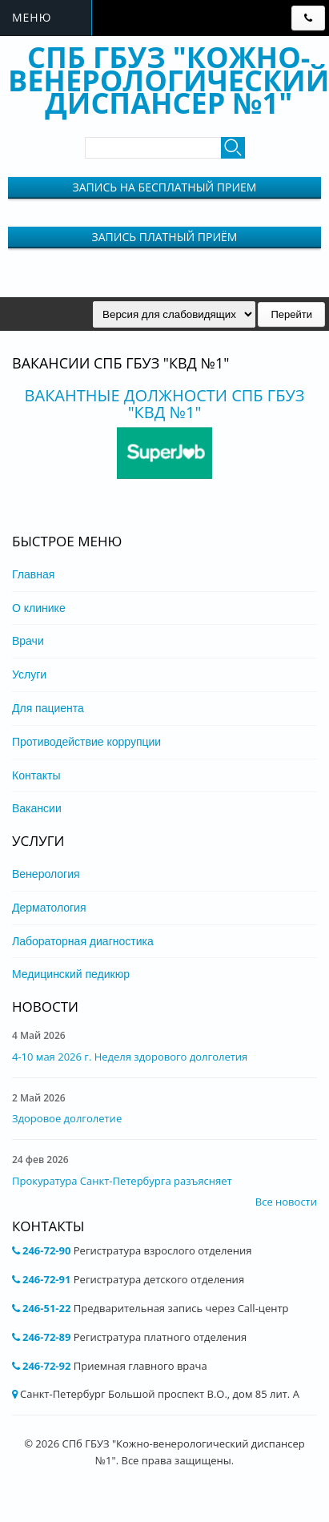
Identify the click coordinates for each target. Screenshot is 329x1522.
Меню (31, 17)
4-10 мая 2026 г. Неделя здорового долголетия (129, 1056)
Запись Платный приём (165, 236)
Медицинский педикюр (71, 974)
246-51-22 (46, 1308)
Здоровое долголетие (67, 1118)
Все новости (286, 1201)
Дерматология (49, 907)
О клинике (39, 608)
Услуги (29, 674)
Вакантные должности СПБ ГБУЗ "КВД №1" (165, 404)
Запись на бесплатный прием (165, 187)
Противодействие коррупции (86, 741)
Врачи (28, 640)
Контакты (36, 775)
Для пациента (48, 708)
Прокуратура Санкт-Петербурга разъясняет (122, 1181)
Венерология (46, 874)
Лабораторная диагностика (83, 941)
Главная (33, 574)
